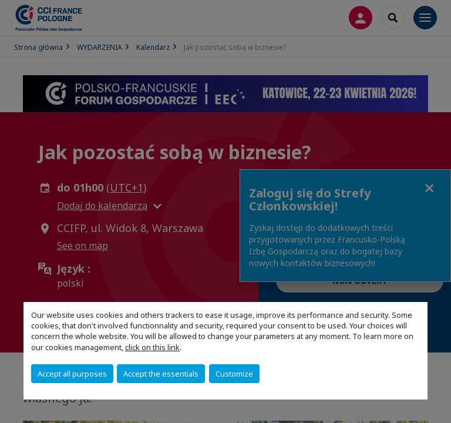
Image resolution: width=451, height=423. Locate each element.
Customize (234, 373)
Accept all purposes (72, 373)
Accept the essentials (160, 373)
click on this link (152, 347)
